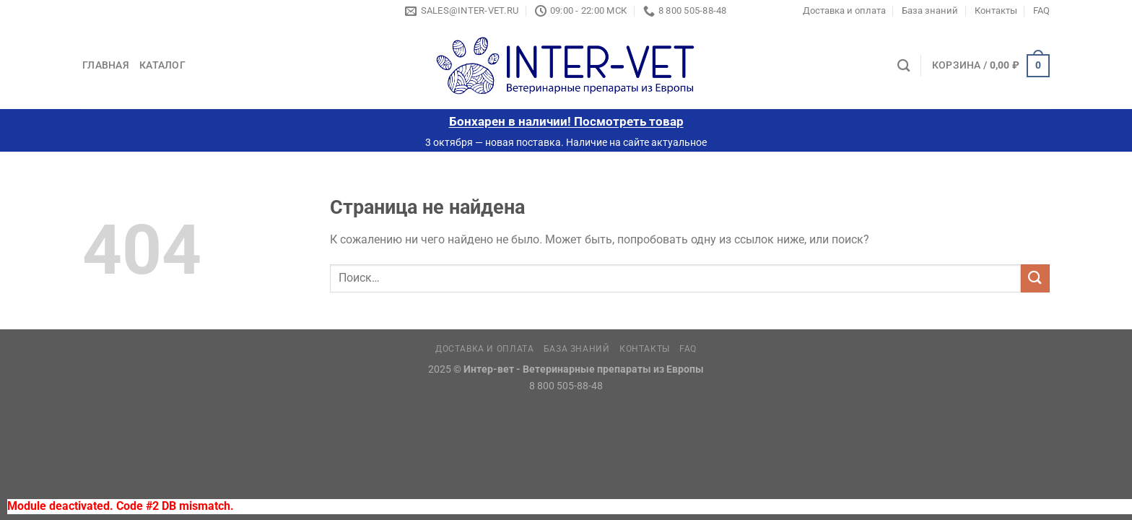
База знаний (930, 10)
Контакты (996, 10)
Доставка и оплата (844, 10)
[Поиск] (903, 66)
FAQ (1041, 10)
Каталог (162, 65)
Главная (105, 65)
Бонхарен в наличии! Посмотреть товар (566, 121)
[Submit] (1035, 278)
